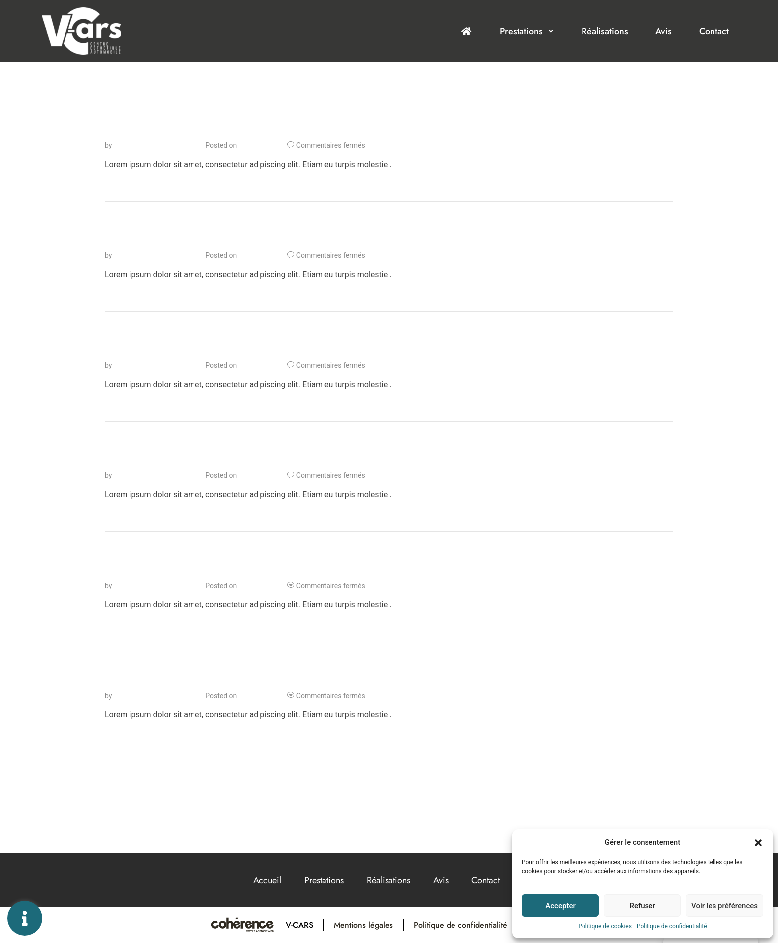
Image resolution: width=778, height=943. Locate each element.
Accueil (267, 880)
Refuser (642, 905)
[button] (758, 842)
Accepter (560, 905)
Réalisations (605, 31)
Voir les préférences (724, 905)
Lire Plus (120, 184)
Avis (663, 31)
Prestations (527, 31)
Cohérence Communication (155, 145)
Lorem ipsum (149, 130)
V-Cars (299, 925)
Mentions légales (363, 925)
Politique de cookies (605, 926)
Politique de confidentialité (672, 926)
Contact (714, 31)
